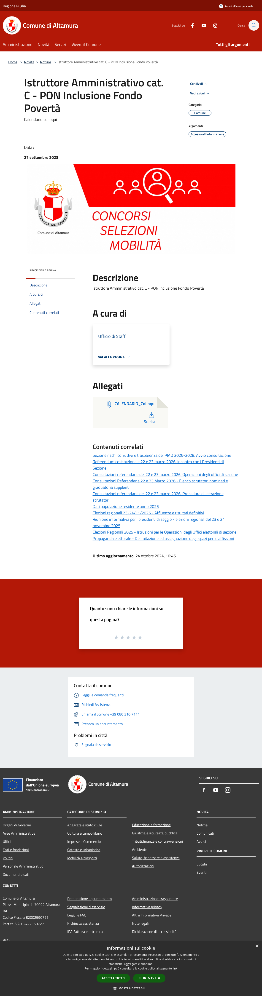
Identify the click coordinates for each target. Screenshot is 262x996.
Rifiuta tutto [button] (149, 978)
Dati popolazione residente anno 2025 (126, 506)
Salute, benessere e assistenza (156, 857)
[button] (131, 988)
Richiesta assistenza (83, 923)
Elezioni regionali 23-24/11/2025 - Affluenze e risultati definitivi (148, 513)
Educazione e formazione (151, 825)
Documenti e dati (16, 874)
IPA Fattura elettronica (85, 931)
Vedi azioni (200, 93)
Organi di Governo (17, 825)
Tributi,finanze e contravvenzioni (157, 841)
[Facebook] (190, 25)
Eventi (202, 872)
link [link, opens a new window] (175, 968)
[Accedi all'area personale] (236, 6)
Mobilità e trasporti (82, 858)
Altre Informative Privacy (151, 915)
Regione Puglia (14, 6)
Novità (29, 62)
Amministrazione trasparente (155, 898)
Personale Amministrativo (23, 866)
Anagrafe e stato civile (84, 825)
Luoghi (202, 864)
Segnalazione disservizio (86, 907)
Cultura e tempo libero (84, 833)
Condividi (199, 84)
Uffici (7, 841)
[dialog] (131, 968)
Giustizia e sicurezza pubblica (154, 833)
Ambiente (139, 849)
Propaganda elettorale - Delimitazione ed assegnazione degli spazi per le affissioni (163, 538)
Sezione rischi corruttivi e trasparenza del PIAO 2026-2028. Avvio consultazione (162, 455)
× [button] (257, 946)
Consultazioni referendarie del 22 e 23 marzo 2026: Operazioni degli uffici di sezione (165, 474)
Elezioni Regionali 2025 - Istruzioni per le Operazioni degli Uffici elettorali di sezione (164, 532)
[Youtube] (201, 25)
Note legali (140, 923)
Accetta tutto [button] (113, 978)
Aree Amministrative (19, 833)
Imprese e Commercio (84, 841)
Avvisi (201, 841)
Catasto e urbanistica (83, 849)
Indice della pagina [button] (43, 270)
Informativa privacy (147, 907)
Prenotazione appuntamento (89, 898)
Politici (8, 858)
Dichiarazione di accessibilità (154, 931)
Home (12, 62)
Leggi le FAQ (76, 915)
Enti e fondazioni (16, 849)
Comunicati (205, 833)
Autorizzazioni (143, 866)
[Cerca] (253, 25)
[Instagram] (213, 25)
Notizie (45, 62)
